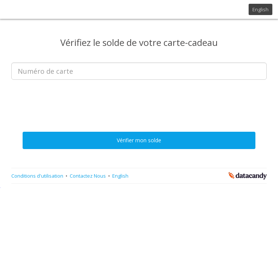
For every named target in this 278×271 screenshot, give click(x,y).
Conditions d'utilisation (37, 175)
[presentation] (139, 100)
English (260, 9)
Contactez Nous (88, 175)
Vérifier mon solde (139, 140)
